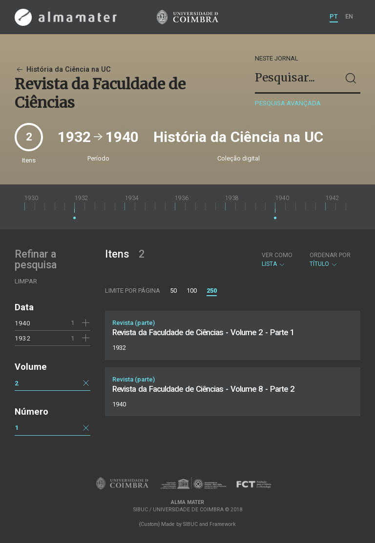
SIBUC (190, 524)
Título (330, 259)
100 (192, 290)
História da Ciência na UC (63, 69)
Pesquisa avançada (288, 103)
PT (334, 16)
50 (173, 290)
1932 (22, 338)
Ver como (277, 255)
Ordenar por (330, 255)
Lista (277, 259)
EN (349, 16)
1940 (22, 323)
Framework (222, 524)
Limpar (26, 281)
